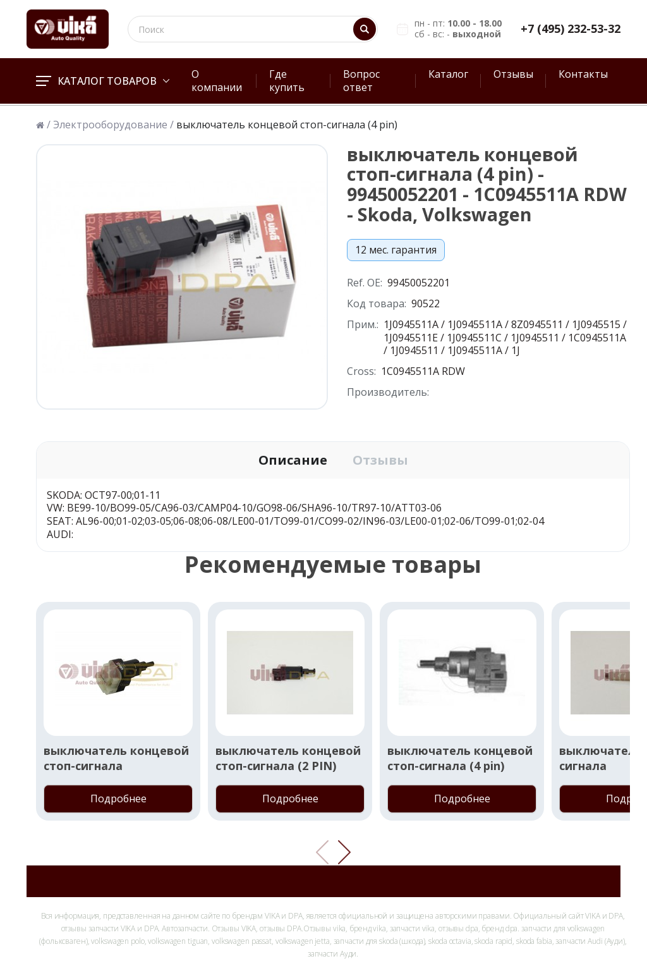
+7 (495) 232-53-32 (570, 28)
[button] (344, 852)
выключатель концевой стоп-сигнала (116, 758)
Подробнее (118, 798)
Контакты (583, 74)
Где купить (287, 80)
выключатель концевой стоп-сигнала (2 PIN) (288, 758)
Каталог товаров (102, 81)
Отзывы (513, 74)
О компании (216, 80)
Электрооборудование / (113, 125)
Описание (292, 460)
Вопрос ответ (361, 80)
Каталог (448, 74)
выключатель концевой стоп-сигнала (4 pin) (460, 758)
